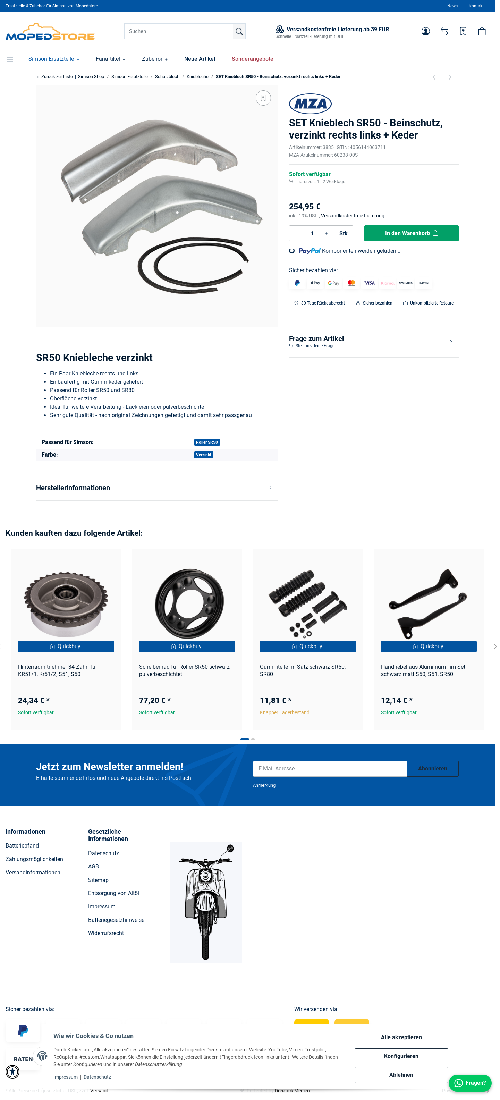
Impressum (65, 1077)
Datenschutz (97, 1077)
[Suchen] (185, 31)
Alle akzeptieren (401, 1037)
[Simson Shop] (50, 31)
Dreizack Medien (292, 1090)
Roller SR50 (207, 442)
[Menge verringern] (297, 233)
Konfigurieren (401, 1056)
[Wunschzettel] (463, 31)
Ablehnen (401, 1075)
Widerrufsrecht (106, 933)
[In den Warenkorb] (411, 233)
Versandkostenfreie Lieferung (352, 215)
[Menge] (312, 233)
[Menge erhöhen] (326, 233)
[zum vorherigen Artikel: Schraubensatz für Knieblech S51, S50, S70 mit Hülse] (433, 77)
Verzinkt (203, 454)
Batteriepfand (22, 845)
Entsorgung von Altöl (113, 893)
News (452, 5)
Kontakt (476, 5)
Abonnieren (432, 768)
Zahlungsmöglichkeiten (34, 859)
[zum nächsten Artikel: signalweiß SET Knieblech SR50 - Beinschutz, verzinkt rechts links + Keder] (450, 77)
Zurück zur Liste (54, 76)
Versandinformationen (33, 872)
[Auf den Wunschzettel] (263, 98)
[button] (425, 31)
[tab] (244, 739)
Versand (99, 1090)
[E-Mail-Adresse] (330, 769)
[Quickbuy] (66, 646)
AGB (93, 866)
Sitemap (98, 880)
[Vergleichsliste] (444, 31)
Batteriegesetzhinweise (116, 920)
